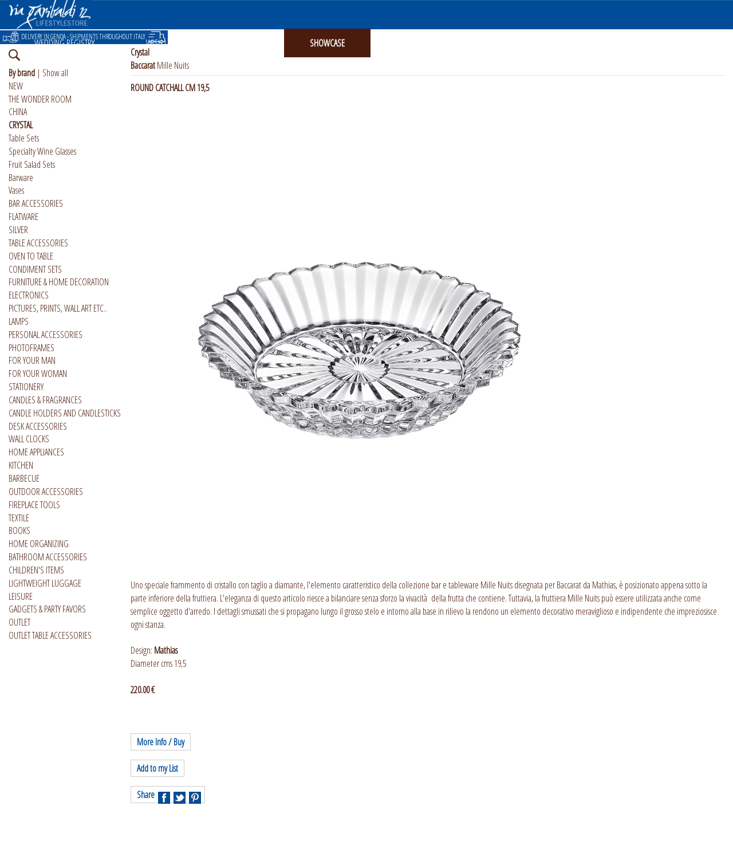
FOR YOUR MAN (32, 360)
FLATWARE (23, 216)
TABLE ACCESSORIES (38, 243)
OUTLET (19, 622)
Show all (55, 72)
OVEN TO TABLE (31, 256)
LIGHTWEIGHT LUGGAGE (45, 583)
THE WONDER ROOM (40, 99)
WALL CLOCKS (29, 439)
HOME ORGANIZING (39, 543)
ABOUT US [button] (498, 43)
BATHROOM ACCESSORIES (48, 557)
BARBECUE (24, 478)
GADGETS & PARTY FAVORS (47, 609)
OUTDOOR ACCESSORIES (46, 491)
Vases (16, 190)
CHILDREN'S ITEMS (36, 570)
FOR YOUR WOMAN (38, 373)
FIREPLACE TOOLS (34, 504)
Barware (21, 177)
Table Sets (24, 138)
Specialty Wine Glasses (42, 151)
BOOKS (19, 530)
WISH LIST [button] (161, 43)
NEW (16, 86)
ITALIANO (578, 43)
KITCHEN (21, 465)
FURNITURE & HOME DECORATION (59, 282)
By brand (22, 72)
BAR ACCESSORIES (36, 203)
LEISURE (21, 596)
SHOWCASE (327, 43)
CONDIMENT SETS (35, 269)
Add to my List (157, 768)
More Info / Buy (160, 742)
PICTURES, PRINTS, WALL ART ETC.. (58, 308)
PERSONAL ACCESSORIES (45, 334)
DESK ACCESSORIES (38, 426)
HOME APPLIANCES (36, 452)
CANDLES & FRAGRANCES (45, 400)
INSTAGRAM (414, 43)
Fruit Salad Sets (32, 164)
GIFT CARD (242, 43)
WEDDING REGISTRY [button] (64, 43)
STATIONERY (26, 386)
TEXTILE (19, 518)
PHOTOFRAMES (31, 347)
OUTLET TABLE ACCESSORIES (50, 635)
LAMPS (19, 321)
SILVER (18, 229)
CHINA (18, 111)
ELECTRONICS (29, 295)
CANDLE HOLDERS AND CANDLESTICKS (65, 413)
